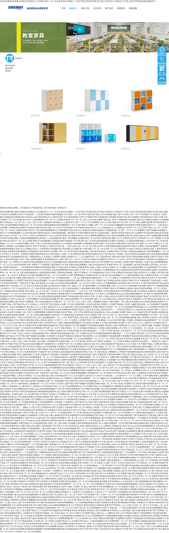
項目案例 (97, 8)
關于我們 (109, 8)
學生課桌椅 (10, 66)
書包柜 (8, 71)
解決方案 (85, 8)
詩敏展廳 (133, 8)
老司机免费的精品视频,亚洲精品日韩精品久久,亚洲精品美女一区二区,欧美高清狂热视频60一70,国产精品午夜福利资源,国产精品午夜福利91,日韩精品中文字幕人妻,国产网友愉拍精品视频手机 (77, 1)
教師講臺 (9, 68)
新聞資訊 (121, 8)
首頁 (63, 8)
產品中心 (73, 8)
